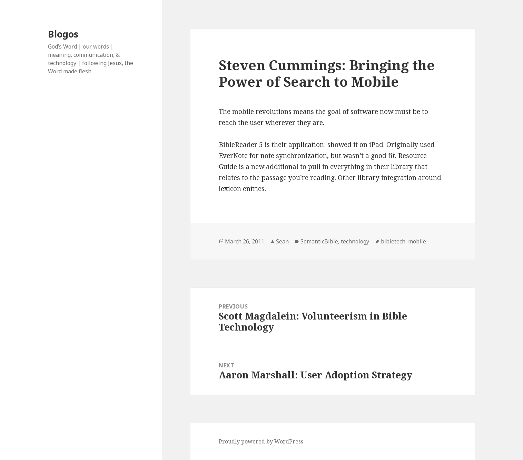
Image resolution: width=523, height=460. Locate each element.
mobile (417, 241)
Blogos (63, 34)
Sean (282, 241)
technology (355, 241)
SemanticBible (319, 241)
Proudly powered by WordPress (261, 441)
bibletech (393, 241)
